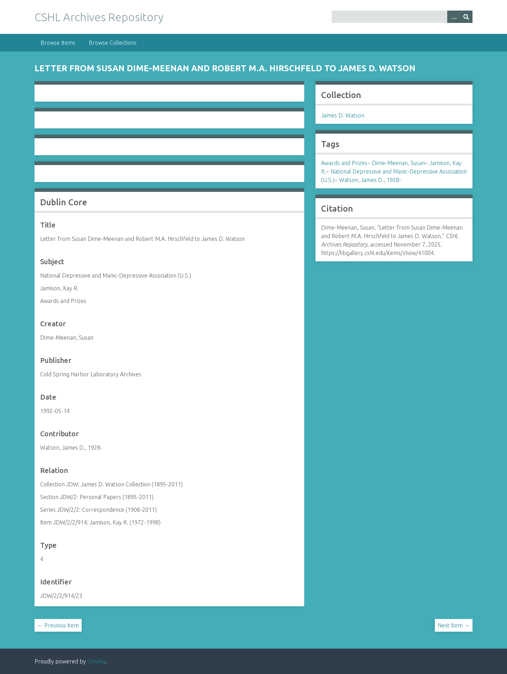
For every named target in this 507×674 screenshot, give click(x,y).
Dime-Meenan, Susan (398, 163)
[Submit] (466, 17)
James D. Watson (342, 115)
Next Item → (454, 625)
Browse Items (57, 43)
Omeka (96, 661)
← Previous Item (58, 625)
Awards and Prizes (344, 163)
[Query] (402, 17)
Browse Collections (113, 43)
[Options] (453, 17)
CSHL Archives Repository (99, 17)
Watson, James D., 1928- (370, 180)
